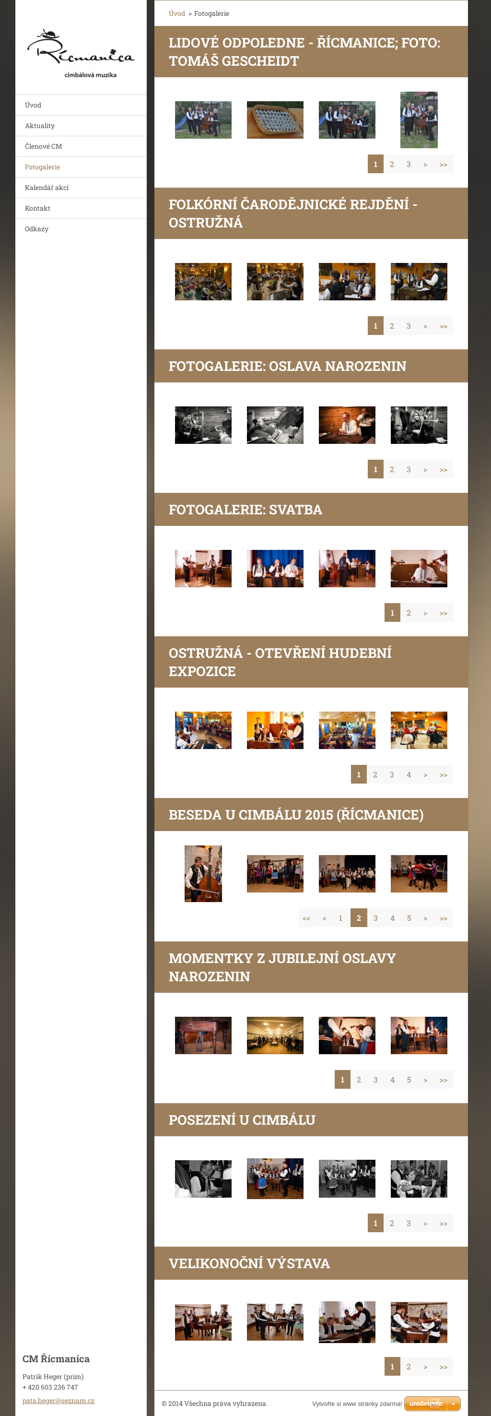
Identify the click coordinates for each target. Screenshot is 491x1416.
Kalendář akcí (47, 187)
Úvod (33, 104)
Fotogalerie (42, 166)
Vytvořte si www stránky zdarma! (357, 1403)
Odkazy (36, 228)
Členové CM (43, 146)
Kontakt (37, 208)
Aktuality (40, 125)
